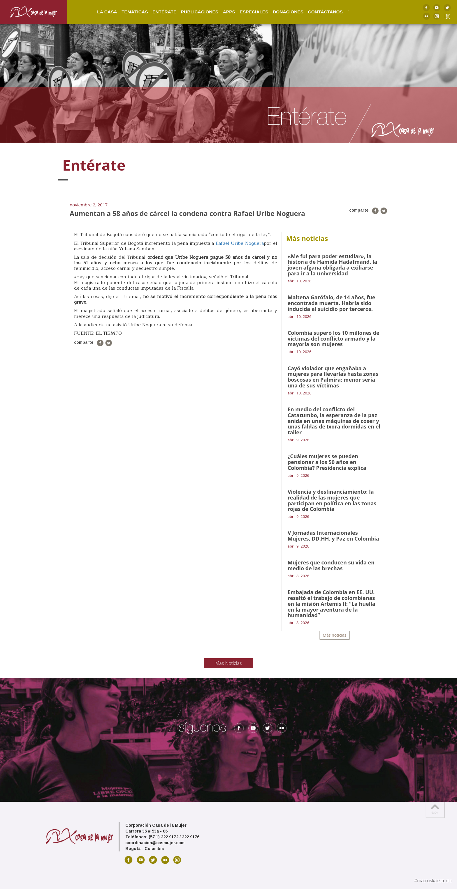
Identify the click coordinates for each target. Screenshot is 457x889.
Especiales (246, 11)
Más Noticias (228, 663)
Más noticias (334, 635)
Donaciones (280, 11)
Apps (221, 11)
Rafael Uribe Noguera (240, 243)
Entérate (157, 11)
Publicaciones (192, 11)
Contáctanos (317, 11)
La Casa (99, 11)
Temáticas (127, 11)
